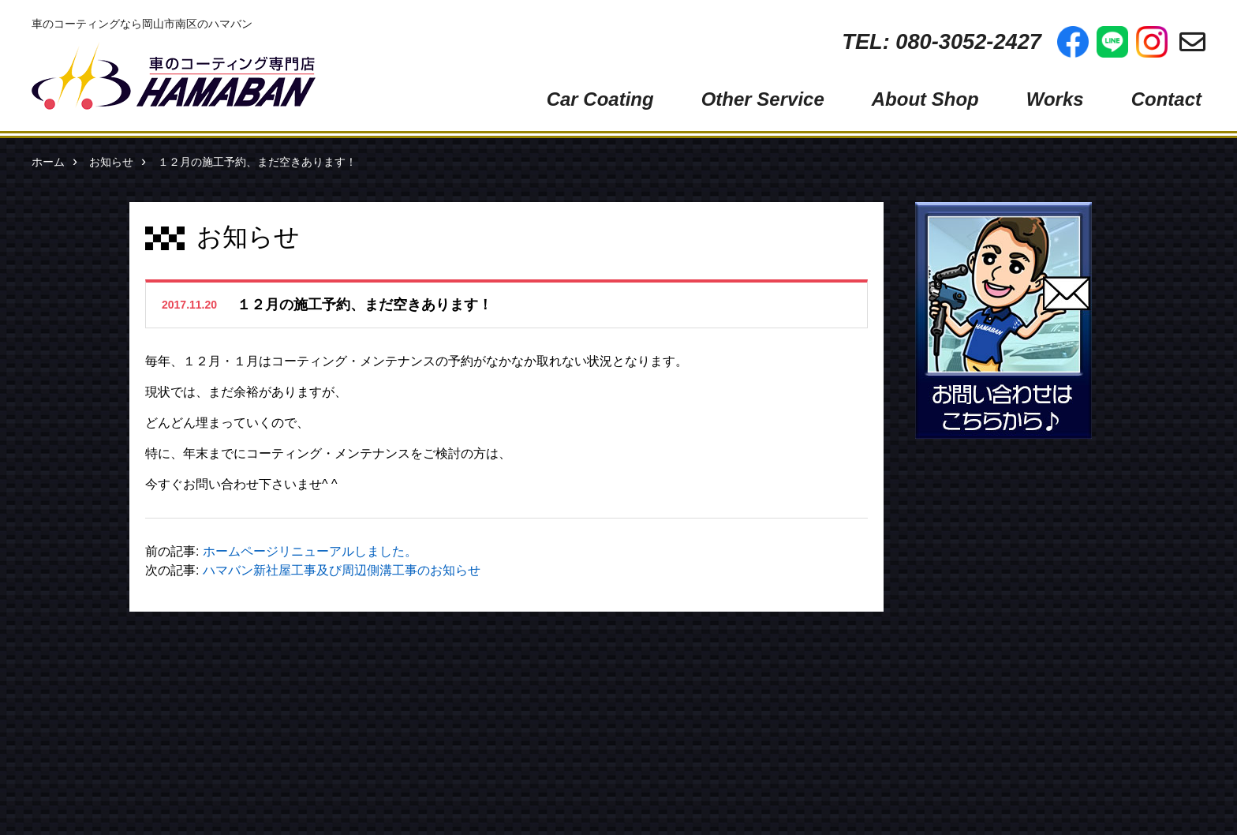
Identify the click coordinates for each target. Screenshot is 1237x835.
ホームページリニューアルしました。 (310, 551)
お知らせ (111, 161)
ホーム (48, 161)
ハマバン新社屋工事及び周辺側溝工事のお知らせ (341, 570)
